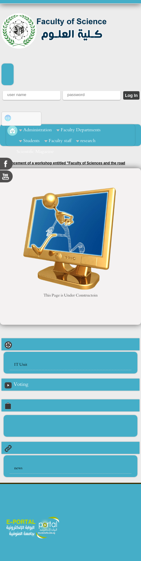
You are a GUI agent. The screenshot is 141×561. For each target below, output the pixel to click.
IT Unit (20, 364)
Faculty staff (60, 140)
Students (31, 140)
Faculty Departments (81, 130)
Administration (37, 130)
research (87, 140)
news (18, 468)
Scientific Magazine (35, 151)
